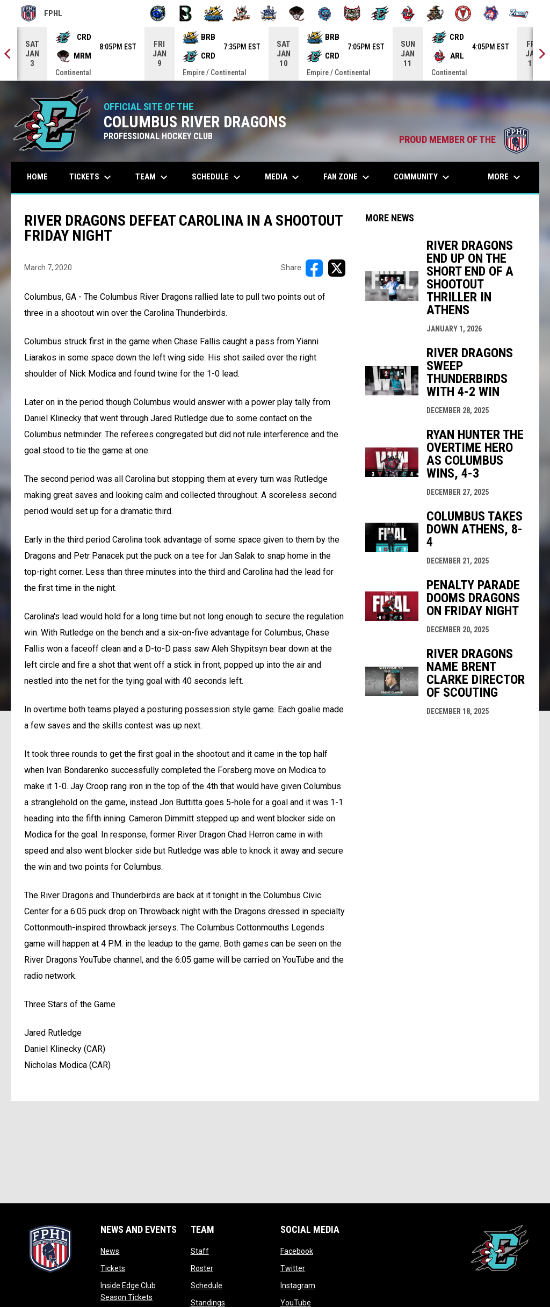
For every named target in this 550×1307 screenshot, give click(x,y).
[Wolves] (491, 13)
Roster (202, 1268)
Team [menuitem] (152, 177)
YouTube (295, 1302)
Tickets (112, 1268)
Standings (208, 1302)
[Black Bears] (186, 13)
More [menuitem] (505, 177)
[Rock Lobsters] (408, 13)
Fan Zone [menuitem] (347, 177)
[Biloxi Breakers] (158, 13)
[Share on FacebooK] (314, 268)
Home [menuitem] (37, 177)
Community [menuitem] (423, 177)
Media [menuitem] (283, 177)
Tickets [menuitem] (91, 177)
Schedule (206, 1285)
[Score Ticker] (275, 54)
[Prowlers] (352, 13)
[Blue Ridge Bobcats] (213, 13)
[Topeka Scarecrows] (435, 13)
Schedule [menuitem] (217, 177)
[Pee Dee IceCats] (325, 13)
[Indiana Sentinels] (269, 13)
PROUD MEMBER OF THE (464, 140)
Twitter (292, 1268)
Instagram (297, 1285)
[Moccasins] (297, 13)
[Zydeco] (519, 13)
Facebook (296, 1251)
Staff (200, 1251)
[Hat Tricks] (241, 13)
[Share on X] (336, 268)
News (109, 1251)
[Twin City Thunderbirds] (463, 13)
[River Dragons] (380, 13)
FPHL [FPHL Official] (41, 13)
